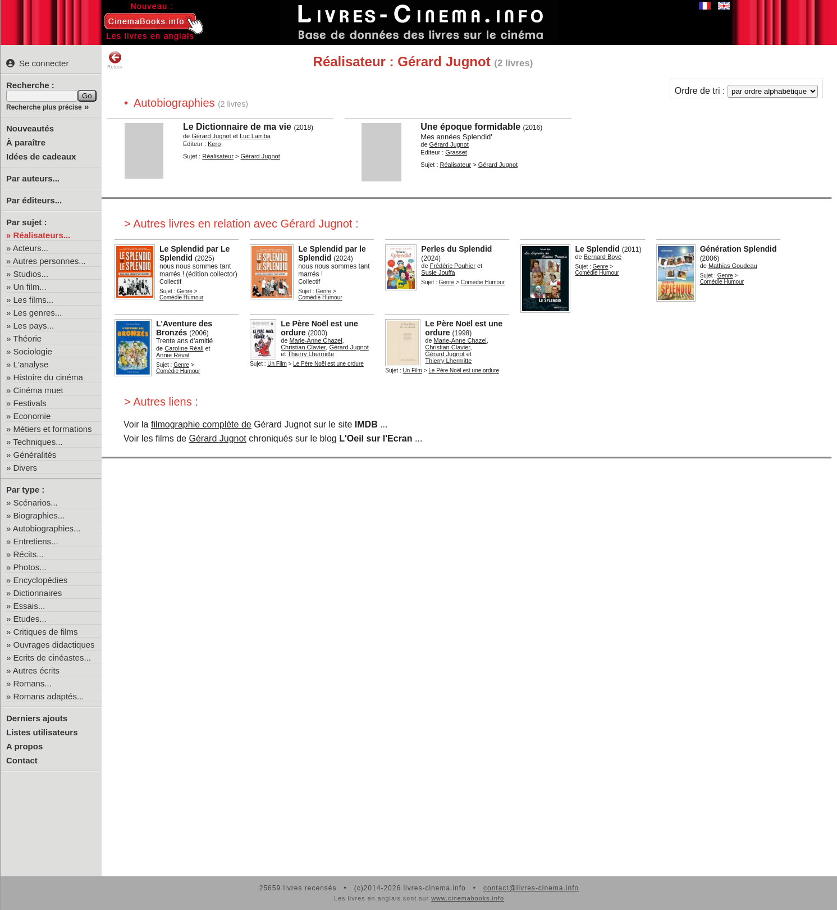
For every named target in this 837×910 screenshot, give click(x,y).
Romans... (32, 683)
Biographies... (39, 515)
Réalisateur (218, 156)
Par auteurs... (33, 178)
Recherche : (30, 85)
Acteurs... (30, 248)
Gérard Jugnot (217, 438)
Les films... (33, 299)
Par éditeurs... (34, 200)
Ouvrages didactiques (54, 644)
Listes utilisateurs (42, 732)
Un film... (30, 287)
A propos (24, 746)
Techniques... (37, 442)
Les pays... (33, 325)
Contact (22, 760)
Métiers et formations (52, 429)
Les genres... (37, 312)
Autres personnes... (49, 261)
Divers (25, 467)
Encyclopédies (40, 580)
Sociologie (32, 351)
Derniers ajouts (36, 718)
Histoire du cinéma (48, 377)
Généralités (35, 454)
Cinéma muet (38, 390)
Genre (185, 291)
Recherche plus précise (44, 107)
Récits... (28, 554)
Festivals (30, 403)
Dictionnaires (37, 593)
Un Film (276, 364)
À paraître (25, 142)
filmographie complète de (201, 424)
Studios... (31, 274)
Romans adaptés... (48, 696)
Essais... (29, 606)
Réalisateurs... (42, 235)
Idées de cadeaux (41, 156)
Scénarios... (35, 502)
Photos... (30, 567)
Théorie (27, 338)
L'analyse (31, 364)
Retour (114, 60)
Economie (32, 416)
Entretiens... (35, 541)
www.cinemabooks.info (467, 898)
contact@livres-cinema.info (531, 888)
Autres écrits (36, 670)
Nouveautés (30, 128)
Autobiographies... (47, 528)
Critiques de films (45, 631)
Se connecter (37, 63)
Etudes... (30, 619)
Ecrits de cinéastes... (52, 657)
